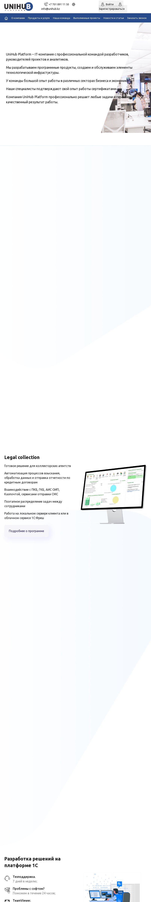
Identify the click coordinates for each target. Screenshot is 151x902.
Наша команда (61, 18)
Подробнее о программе (26, 531)
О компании (18, 18)
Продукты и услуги (39, 18)
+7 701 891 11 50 (59, 4)
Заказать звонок (137, 18)
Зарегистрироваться (111, 8)
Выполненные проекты (86, 18)
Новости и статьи (113, 18)
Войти (110, 4)
